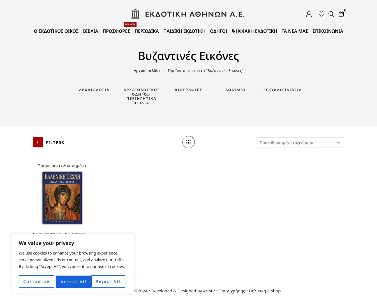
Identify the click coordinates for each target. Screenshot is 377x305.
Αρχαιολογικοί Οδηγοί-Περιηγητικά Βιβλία (141, 96)
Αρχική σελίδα (147, 70)
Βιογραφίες (188, 89)
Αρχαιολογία (94, 89)
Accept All (109, 281)
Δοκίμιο (235, 89)
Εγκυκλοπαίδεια (282, 89)
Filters (55, 142)
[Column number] (188, 142)
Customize (36, 281)
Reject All (73, 281)
